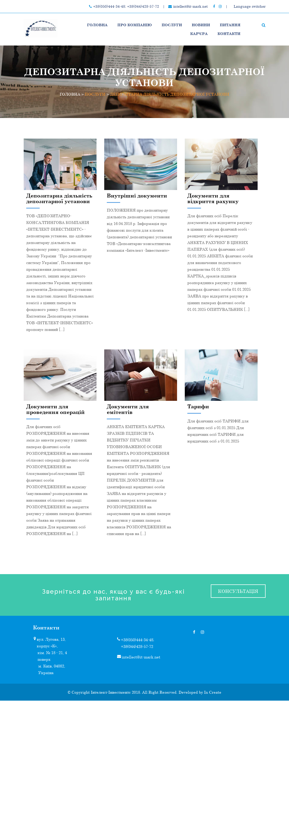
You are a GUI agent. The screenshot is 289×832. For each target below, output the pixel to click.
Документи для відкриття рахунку (213, 198)
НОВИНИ (201, 25)
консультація (238, 591)
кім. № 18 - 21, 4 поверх (52, 656)
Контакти (228, 33)
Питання (230, 25)
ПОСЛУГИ (172, 25)
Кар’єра (199, 33)
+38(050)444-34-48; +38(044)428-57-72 (126, 6)
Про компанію (134, 25)
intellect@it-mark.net (190, 6)
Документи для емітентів (128, 409)
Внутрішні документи (137, 195)
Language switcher (250, 6)
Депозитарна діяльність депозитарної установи (59, 198)
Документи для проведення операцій (55, 409)
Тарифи (198, 406)
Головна (97, 25)
